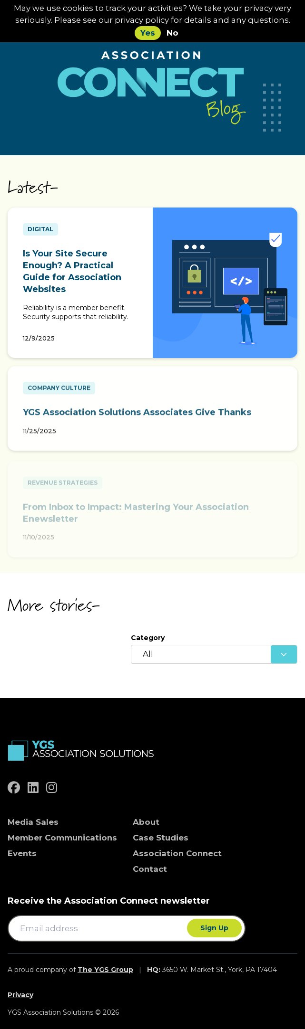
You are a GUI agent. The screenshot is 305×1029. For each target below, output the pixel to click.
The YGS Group (105, 969)
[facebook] (14, 787)
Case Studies (160, 837)
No (172, 33)
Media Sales (33, 822)
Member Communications (62, 837)
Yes (147, 33)
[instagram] (51, 787)
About (146, 822)
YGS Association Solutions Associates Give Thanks (137, 415)
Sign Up (214, 928)
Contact (150, 869)
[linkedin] (33, 787)
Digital (40, 229)
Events (22, 853)
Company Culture (59, 390)
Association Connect (177, 853)
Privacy (20, 995)
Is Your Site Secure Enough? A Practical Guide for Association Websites (72, 271)
